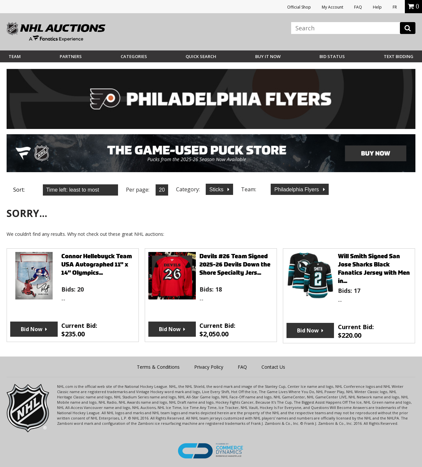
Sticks (217, 189)
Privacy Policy (208, 367)
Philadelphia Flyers (297, 189)
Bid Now (32, 329)
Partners (71, 56)
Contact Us (273, 367)
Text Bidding (398, 56)
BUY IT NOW (268, 56)
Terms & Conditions (158, 367)
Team (15, 56)
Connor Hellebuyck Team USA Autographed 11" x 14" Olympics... (96, 264)
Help (377, 7)
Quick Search (201, 56)
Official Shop (299, 7)
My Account (332, 7)
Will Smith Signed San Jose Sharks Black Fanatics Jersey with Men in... (374, 268)
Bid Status (332, 56)
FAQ (358, 7)
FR (395, 7)
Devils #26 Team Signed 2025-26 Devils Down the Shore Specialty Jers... (234, 264)
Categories (134, 56)
